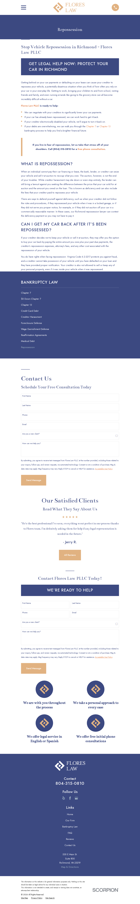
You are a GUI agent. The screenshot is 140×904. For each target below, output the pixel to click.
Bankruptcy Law (70, 826)
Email (24, 424)
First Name (26, 396)
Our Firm (70, 820)
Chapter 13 (105, 126)
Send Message (33, 480)
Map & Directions (70, 867)
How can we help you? (31, 443)
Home (70, 814)
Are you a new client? (31, 434)
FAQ (70, 833)
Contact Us (70, 845)
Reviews (70, 839)
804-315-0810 (70, 783)
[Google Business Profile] (76, 798)
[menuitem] (70, 293)
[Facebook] (70, 798)
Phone (24, 415)
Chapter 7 (91, 126)
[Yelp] (63, 798)
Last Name (26, 405)
